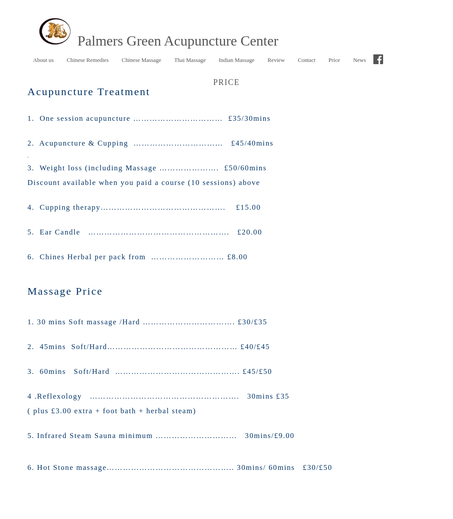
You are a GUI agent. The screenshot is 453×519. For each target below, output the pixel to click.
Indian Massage (237, 60)
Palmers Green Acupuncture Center (155, 41)
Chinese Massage (141, 60)
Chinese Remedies (85, 60)
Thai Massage (190, 60)
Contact (306, 60)
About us (43, 60)
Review (276, 60)
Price (334, 60)
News (359, 60)
